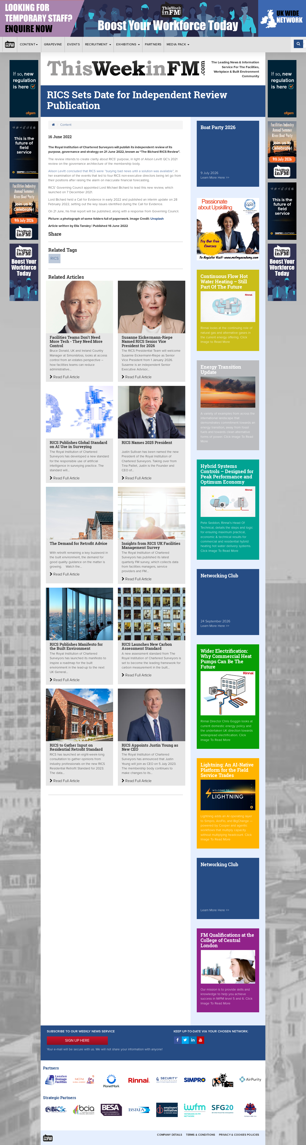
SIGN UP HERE (77, 1040)
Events (73, 44)
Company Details (169, 1134)
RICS (54, 258)
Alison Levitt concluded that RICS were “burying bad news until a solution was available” (111, 171)
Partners (153, 44)
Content (29, 44)
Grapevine (53, 44)
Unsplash (157, 219)
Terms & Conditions (200, 1134)
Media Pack (178, 44)
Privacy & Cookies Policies (239, 1134)
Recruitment (98, 44)
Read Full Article (65, 377)
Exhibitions (128, 44)
